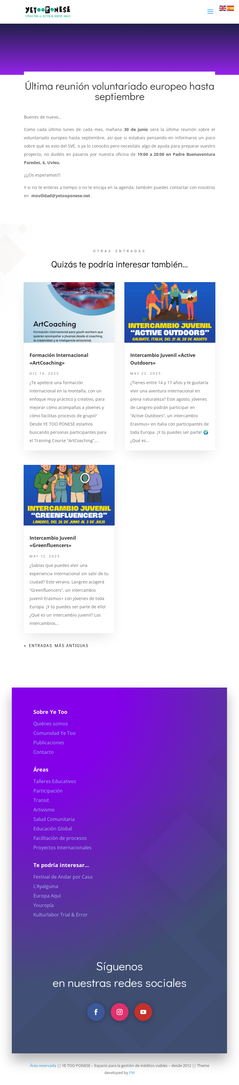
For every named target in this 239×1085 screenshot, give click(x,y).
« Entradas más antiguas (56, 645)
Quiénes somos (50, 737)
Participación (48, 804)
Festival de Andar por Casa (62, 890)
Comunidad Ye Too (54, 746)
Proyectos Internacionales (62, 861)
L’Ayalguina (45, 899)
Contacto (43, 765)
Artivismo (44, 823)
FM (132, 1072)
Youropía (43, 918)
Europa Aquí (47, 909)
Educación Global (52, 842)
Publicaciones (48, 756)
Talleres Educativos (54, 794)
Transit (41, 813)
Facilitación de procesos (60, 851)
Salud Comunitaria (54, 832)
